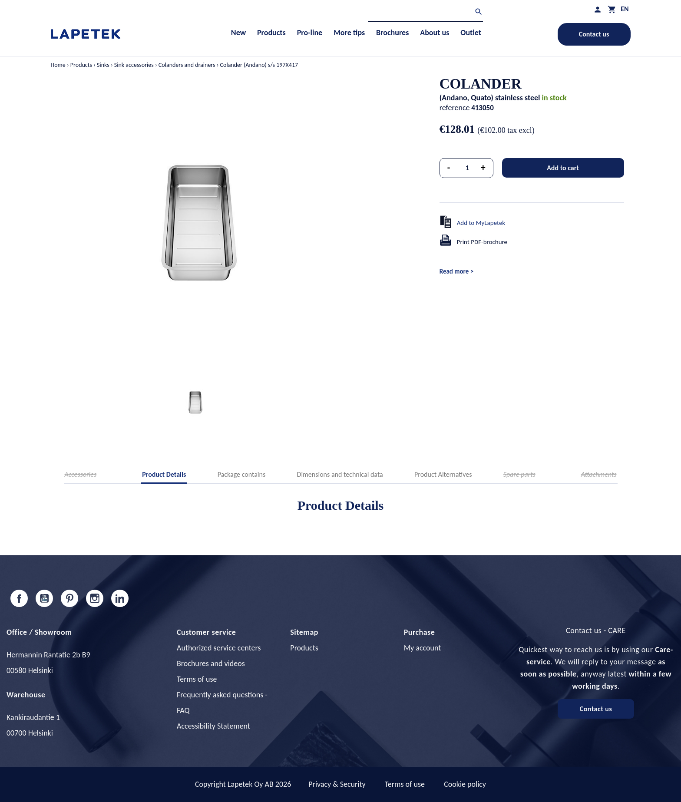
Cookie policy (465, 784)
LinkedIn (120, 598)
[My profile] (597, 9)
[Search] (425, 13)
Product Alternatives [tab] (443, 474)
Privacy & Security (336, 784)
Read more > (456, 271)
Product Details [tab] (164, 474)
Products (304, 648)
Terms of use (197, 679)
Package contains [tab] (241, 474)
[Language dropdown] (624, 9)
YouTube (44, 598)
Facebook (19, 598)
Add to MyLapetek (481, 223)
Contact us (594, 34)
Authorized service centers (219, 648)
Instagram (94, 598)
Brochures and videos (211, 663)
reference (455, 107)
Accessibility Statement (213, 726)
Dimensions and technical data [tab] (340, 474)
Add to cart (563, 168)
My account (422, 648)
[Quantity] (467, 168)
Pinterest (69, 598)
